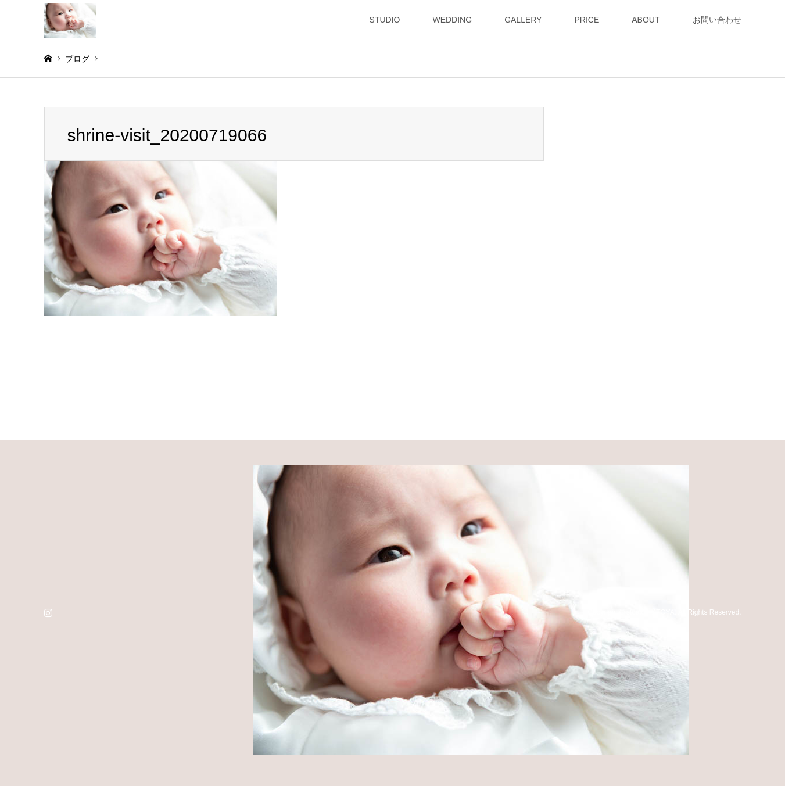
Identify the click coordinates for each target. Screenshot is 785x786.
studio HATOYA (650, 612)
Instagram (48, 612)
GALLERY (523, 19)
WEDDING (452, 19)
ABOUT (645, 19)
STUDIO (385, 19)
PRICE (586, 19)
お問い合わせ (717, 19)
